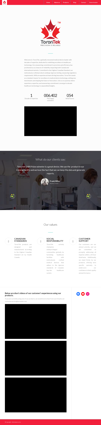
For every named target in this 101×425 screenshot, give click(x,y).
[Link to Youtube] (91, 421)
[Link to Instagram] (94, 421)
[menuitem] (48, 2)
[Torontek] (4, 2)
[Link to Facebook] (88, 421)
